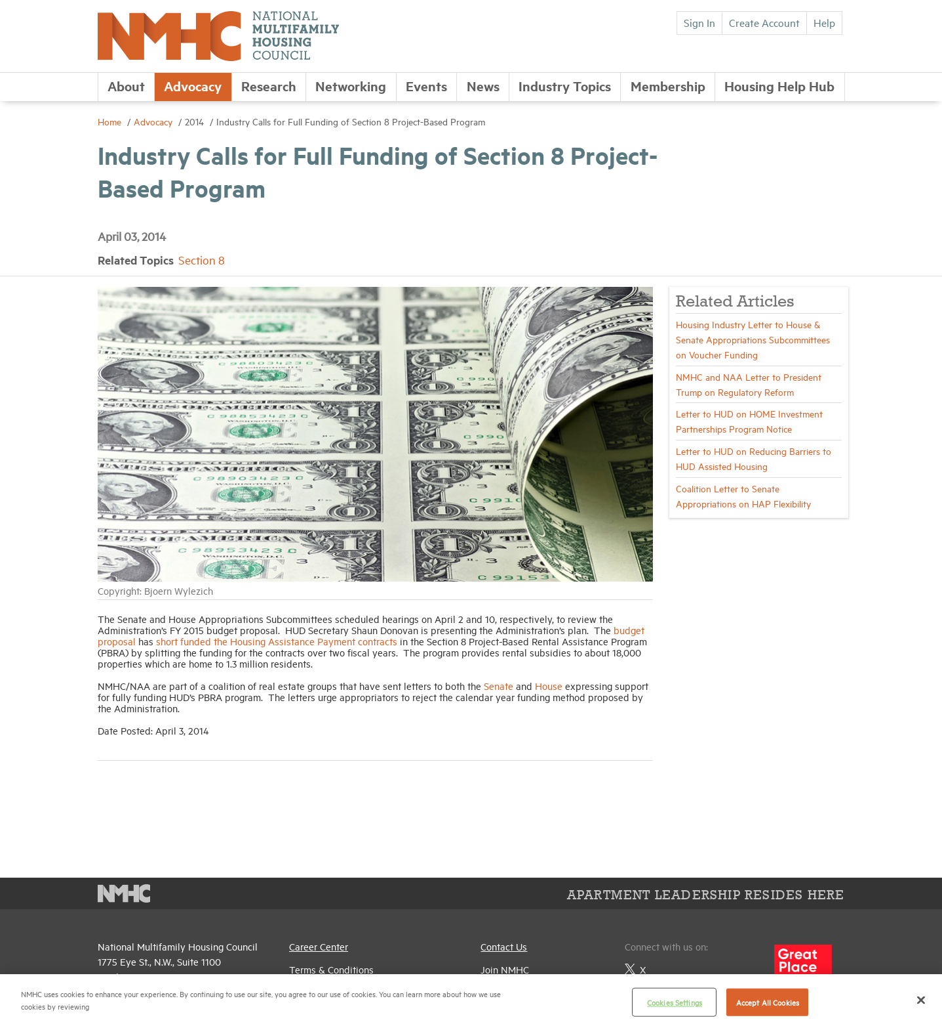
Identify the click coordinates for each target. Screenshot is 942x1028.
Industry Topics (565, 86)
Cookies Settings (674, 1002)
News (483, 86)
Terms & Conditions (331, 969)
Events (426, 86)
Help (824, 22)
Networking (350, 86)
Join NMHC (505, 969)
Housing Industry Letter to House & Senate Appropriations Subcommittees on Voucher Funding (753, 339)
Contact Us (504, 946)
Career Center (318, 946)
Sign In (699, 22)
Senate (498, 685)
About (126, 86)
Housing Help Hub (779, 86)
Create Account (764, 22)
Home (111, 121)
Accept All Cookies (767, 1002)
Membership (668, 86)
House (548, 685)
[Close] (921, 999)
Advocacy (193, 86)
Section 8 (201, 259)
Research (268, 86)
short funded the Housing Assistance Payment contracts (276, 641)
